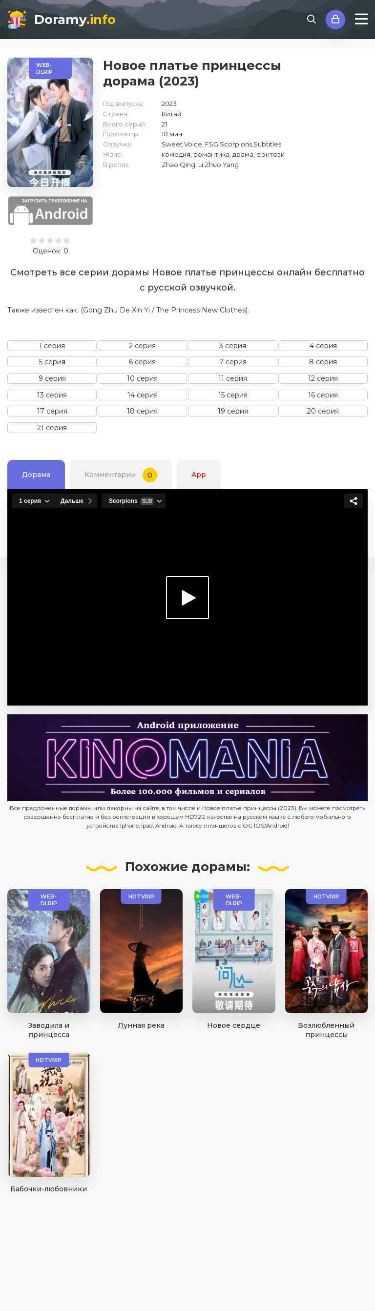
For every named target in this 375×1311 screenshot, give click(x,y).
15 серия (233, 395)
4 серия (323, 345)
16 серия (323, 395)
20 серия (323, 411)
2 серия (142, 345)
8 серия (323, 361)
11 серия (232, 378)
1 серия (52, 345)
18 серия (142, 411)
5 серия (52, 361)
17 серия (52, 411)
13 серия (52, 395)
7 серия (233, 361)
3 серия (232, 345)
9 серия (52, 378)
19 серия (233, 411)
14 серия (142, 395)
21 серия (52, 427)
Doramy (75, 19)
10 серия (142, 378)
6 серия (142, 361)
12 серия (323, 378)
